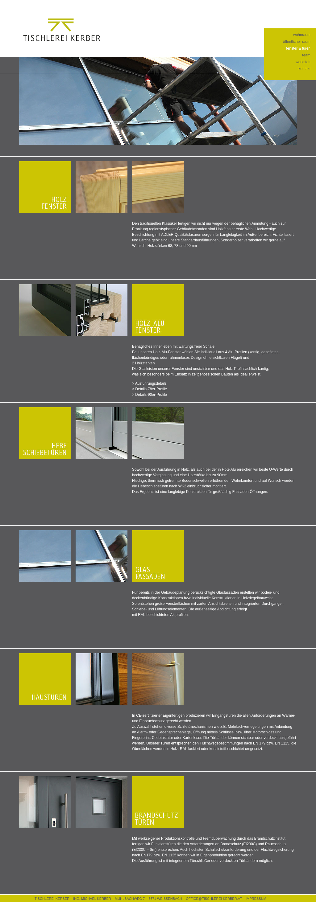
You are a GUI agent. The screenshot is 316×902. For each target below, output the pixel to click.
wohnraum (301, 35)
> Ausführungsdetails (149, 383)
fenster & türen (298, 48)
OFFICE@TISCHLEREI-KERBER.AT (214, 898)
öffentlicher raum (296, 41)
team (306, 55)
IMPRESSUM (256, 898)
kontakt (304, 69)
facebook (277, 6)
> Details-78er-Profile (149, 389)
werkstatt (303, 62)
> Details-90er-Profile (149, 394)
